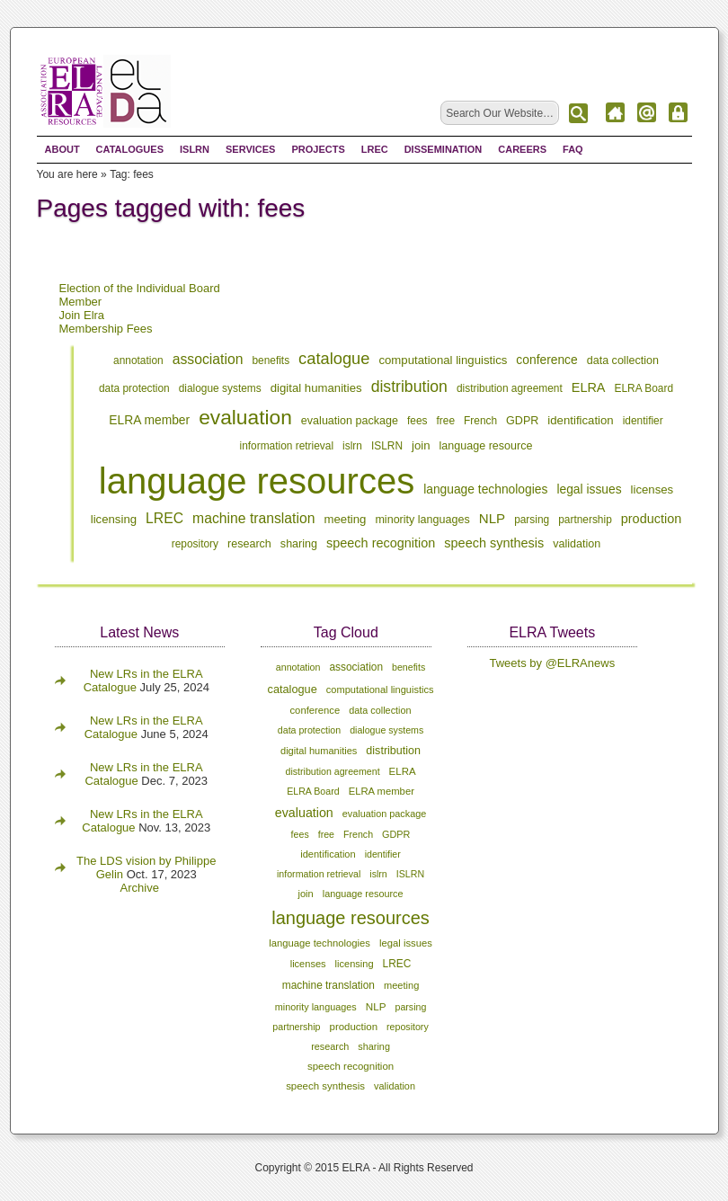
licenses (652, 489)
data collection (623, 360)
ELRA (589, 387)
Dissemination (443, 149)
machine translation (253, 518)
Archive (139, 887)
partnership (585, 519)
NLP (492, 518)
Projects (317, 149)
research (249, 544)
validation (576, 544)
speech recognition (380, 543)
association (208, 359)
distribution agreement (510, 388)
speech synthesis (494, 543)
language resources (256, 481)
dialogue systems (220, 388)
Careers (522, 149)
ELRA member (149, 420)
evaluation (245, 417)
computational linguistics (442, 360)
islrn (352, 446)
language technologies (485, 489)
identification (580, 420)
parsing (531, 519)
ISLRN (194, 149)
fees (417, 420)
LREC (374, 149)
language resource (486, 446)
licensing (114, 519)
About (62, 149)
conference (546, 359)
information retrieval (287, 446)
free (446, 420)
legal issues (588, 489)
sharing (298, 544)
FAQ (573, 149)
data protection (134, 388)
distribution (409, 387)
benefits (270, 360)
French (480, 420)
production (651, 519)
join (421, 445)
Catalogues (130, 149)
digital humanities (316, 388)
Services (250, 149)
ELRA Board (644, 388)
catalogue (333, 358)
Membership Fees (106, 328)
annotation (138, 360)
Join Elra (82, 315)
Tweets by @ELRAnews (553, 663)
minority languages (422, 519)
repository (195, 544)
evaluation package (349, 420)
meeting (345, 519)
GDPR (522, 420)
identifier (643, 420)
